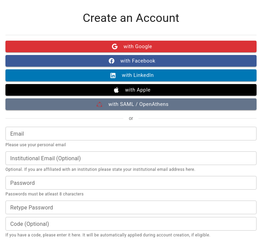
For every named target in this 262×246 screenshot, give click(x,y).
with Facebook (131, 61)
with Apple (131, 90)
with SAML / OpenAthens (131, 104)
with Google (131, 46)
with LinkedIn (131, 75)
